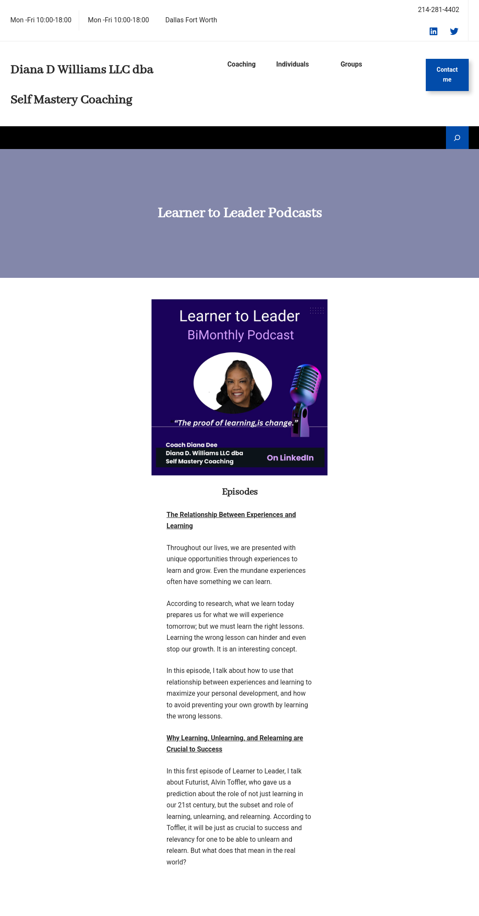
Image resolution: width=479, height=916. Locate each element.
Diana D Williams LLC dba (81, 70)
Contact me (447, 74)
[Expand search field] (457, 137)
